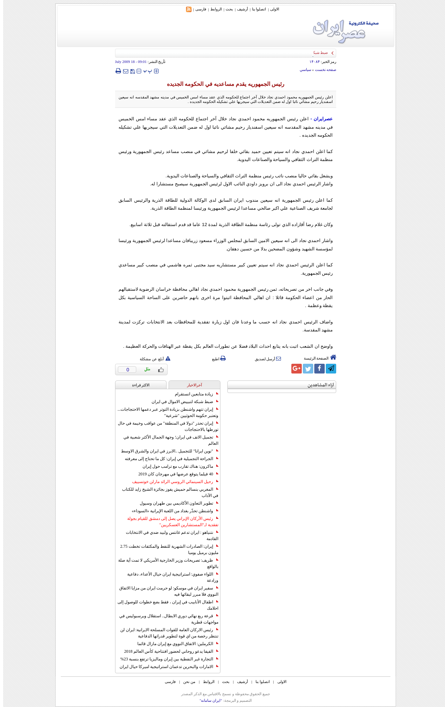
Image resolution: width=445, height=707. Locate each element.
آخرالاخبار (191, 385)
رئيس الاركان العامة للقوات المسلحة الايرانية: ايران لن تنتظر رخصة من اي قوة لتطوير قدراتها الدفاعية (166, 632)
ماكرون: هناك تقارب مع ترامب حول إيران (177, 466)
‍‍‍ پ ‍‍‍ (144, 70)
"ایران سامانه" (207, 700)
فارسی (197, 9)
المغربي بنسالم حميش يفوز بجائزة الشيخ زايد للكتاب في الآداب (167, 492)
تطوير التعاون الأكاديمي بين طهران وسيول (176, 503)
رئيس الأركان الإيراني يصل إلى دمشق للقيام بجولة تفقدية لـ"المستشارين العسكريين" (169, 521)
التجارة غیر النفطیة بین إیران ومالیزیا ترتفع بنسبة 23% (166, 659)
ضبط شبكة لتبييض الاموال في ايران (181, 401)
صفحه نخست (322, 69)
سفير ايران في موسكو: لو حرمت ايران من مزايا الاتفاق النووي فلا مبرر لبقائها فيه (165, 591)
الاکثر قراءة (138, 385)
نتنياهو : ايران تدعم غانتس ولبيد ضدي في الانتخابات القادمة (169, 535)
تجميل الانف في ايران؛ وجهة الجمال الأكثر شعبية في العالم (167, 440)
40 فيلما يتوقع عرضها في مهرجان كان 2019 (175, 474)
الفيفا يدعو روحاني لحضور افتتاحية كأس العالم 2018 (168, 651)
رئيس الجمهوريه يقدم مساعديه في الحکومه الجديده (223, 84)
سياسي (302, 69)
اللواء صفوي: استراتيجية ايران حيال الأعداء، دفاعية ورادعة (169, 577)
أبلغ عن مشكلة (152, 359)
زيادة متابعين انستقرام (193, 394)
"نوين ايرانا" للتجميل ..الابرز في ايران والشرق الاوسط (166, 451)
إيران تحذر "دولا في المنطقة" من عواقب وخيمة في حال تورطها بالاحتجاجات (165, 426)
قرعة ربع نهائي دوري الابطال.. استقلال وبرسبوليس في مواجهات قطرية (165, 619)
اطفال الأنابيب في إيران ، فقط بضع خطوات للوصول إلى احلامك (164, 605)
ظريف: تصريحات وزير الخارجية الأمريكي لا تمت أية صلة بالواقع (165, 563)
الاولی (271, 9)
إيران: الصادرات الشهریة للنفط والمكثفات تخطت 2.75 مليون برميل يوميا (166, 549)
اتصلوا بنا (256, 9)
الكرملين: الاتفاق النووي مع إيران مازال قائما (174, 643)
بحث (226, 9)
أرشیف (239, 9)
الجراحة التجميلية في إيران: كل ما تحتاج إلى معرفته (168, 458)
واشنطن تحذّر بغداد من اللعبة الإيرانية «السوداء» (172, 510)
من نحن (186, 682)
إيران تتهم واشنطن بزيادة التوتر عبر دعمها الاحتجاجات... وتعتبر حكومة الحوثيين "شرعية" (164, 412)
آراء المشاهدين (318, 385)
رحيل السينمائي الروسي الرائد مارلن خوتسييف (172, 481)
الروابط (213, 9)
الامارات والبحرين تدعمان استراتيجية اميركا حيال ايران (165, 666)
